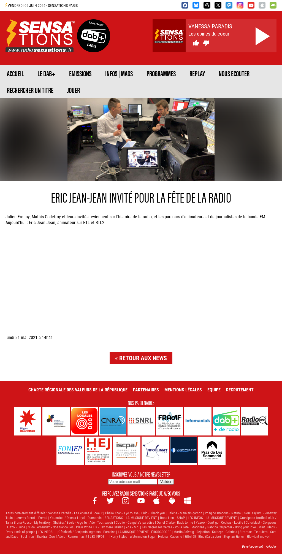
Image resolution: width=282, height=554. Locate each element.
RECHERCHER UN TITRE (30, 90)
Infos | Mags (119, 73)
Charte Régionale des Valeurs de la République (78, 389)
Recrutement (240, 389)
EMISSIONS (80, 73)
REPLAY (197, 73)
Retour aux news (143, 358)
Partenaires (146, 389)
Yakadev (270, 546)
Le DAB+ (46, 73)
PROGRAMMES (161, 73)
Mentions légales (183, 389)
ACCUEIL (15, 73)
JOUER (73, 90)
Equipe (214, 389)
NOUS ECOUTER (234, 73)
